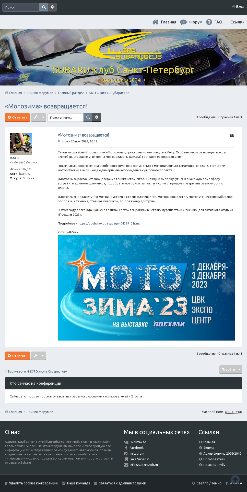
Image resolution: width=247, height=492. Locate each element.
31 (30, 169)
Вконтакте (138, 442)
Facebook (137, 447)
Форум (208, 447)
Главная (168, 22)
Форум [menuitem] (195, 22)
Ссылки (237, 22)
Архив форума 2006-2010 (222, 453)
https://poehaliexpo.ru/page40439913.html (109, 223)
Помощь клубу (214, 464)
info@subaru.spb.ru (144, 464)
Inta (13, 158)
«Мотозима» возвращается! (46, 106)
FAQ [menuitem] (218, 22)
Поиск (43, 7)
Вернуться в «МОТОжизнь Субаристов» (37, 371)
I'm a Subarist (139, 459)
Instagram (137, 453)
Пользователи (214, 459)
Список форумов (39, 412)
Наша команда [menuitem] (78, 483)
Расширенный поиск (52, 7)
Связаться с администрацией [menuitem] (122, 483)
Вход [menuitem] (240, 7)
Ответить (19, 117)
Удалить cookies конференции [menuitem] (33, 483)
